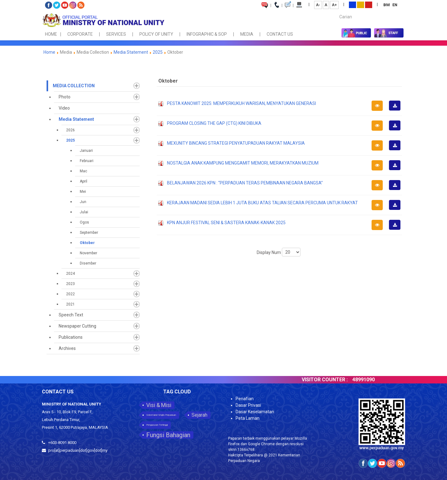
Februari (86, 161)
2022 (70, 294)
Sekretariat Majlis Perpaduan (161, 415)
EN (394, 4)
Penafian (245, 398)
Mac (83, 171)
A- (318, 5)
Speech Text (71, 314)
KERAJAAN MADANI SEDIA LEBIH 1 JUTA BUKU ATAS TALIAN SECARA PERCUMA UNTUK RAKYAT (262, 202)
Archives (67, 348)
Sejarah (199, 415)
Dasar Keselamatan (255, 411)
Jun (83, 202)
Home (49, 52)
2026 (70, 130)
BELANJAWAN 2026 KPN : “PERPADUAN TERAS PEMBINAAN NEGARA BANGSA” (245, 182)
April (83, 181)
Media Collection (74, 85)
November (88, 253)
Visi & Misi (158, 405)
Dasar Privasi (248, 405)
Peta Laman (248, 418)
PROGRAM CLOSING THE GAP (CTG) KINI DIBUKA (214, 123)
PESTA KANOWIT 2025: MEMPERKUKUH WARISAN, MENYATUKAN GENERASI (241, 103)
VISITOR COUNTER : (333, 380)
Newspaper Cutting (77, 326)
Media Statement (131, 52)
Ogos (84, 222)
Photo (64, 96)
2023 (70, 284)
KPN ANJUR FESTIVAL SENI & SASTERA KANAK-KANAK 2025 (226, 222)
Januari (86, 150)
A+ (334, 5)
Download (396, 110)
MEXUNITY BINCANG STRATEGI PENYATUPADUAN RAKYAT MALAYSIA (236, 143)
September (89, 232)
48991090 (371, 380)
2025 (158, 52)
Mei (83, 191)
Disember (88, 263)
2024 (70, 273)
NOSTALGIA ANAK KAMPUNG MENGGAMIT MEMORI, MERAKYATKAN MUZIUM (242, 163)
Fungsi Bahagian (168, 435)
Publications (71, 337)
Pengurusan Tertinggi (157, 424)
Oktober (87, 243)
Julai (84, 212)
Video (64, 108)
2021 (70, 304)
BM (387, 4)
